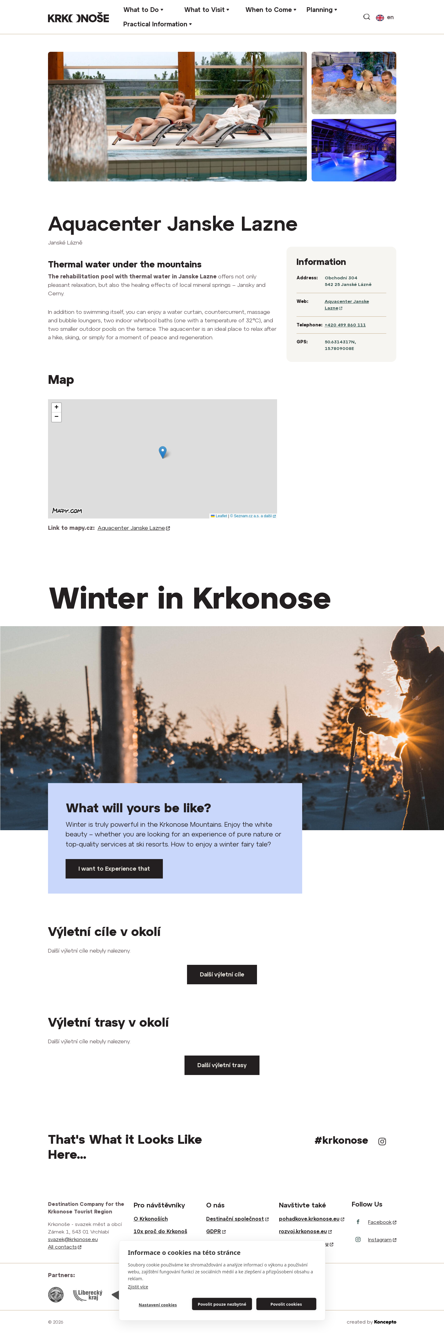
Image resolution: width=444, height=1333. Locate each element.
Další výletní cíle (222, 974)
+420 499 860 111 (345, 324)
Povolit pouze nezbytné (222, 1304)
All (64, 1247)
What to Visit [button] (204, 9)
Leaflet (219, 516)
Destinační (237, 1219)
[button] (163, 452)
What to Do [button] (141, 9)
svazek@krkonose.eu (73, 1239)
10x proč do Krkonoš (160, 1231)
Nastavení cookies (158, 1305)
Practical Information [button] (155, 24)
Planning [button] (320, 9)
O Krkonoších (151, 1219)
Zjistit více (138, 1287)
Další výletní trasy (222, 1065)
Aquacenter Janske (134, 527)
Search (367, 17)
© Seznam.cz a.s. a (252, 516)
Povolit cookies (286, 1304)
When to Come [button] (268, 9)
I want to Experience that (114, 868)
